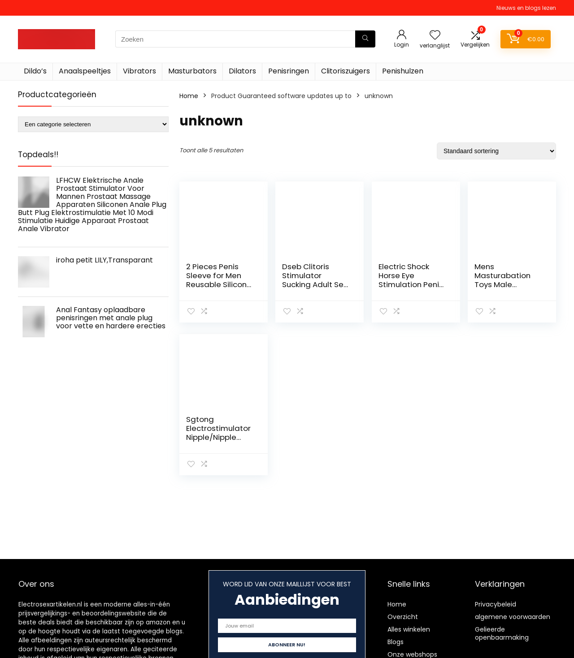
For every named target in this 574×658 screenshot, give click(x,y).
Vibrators (139, 71)
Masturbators (192, 71)
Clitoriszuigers (345, 71)
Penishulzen (402, 71)
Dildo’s (35, 71)
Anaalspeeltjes (85, 71)
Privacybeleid (495, 604)
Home (188, 95)
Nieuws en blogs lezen (526, 8)
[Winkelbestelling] (496, 150)
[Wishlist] (435, 35)
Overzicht (402, 616)
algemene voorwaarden (512, 616)
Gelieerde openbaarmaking (502, 633)
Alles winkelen (408, 629)
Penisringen (288, 71)
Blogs (395, 641)
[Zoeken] (365, 38)
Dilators (242, 71)
